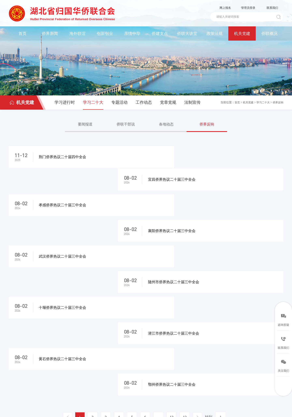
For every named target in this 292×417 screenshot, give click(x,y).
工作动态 (144, 102)
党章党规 (168, 102)
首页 (22, 33)
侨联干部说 (126, 124)
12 (172, 295)
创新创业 (105, 33)
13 (185, 295)
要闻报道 (85, 124)
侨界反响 (277, 102)
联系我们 (272, 7)
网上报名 (225, 7)
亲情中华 (132, 33)
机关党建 (242, 33)
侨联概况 (269, 33)
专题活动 (119, 102)
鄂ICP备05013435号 (85, 405)
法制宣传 (192, 102)
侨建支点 (160, 33)
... (159, 295)
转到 (210, 295)
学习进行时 (65, 102)
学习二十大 (93, 102)
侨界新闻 (50, 33)
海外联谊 (77, 33)
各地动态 (166, 124)
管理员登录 (248, 7)
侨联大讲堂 (187, 33)
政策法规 (214, 33)
